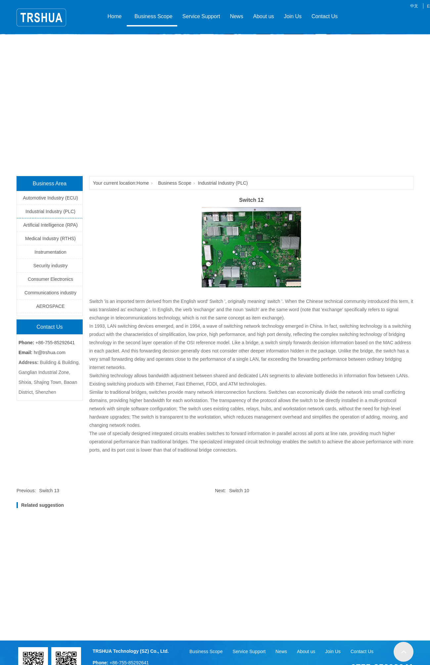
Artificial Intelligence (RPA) (50, 225)
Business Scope (152, 16)
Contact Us (325, 16)
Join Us (292, 16)
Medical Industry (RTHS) (50, 238)
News (236, 16)
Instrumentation (50, 252)
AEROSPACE (50, 306)
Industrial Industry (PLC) (50, 211)
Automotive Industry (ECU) (50, 198)
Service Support (201, 16)
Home (115, 16)
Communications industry (50, 292)
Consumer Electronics (50, 279)
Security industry (50, 265)
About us (263, 16)
